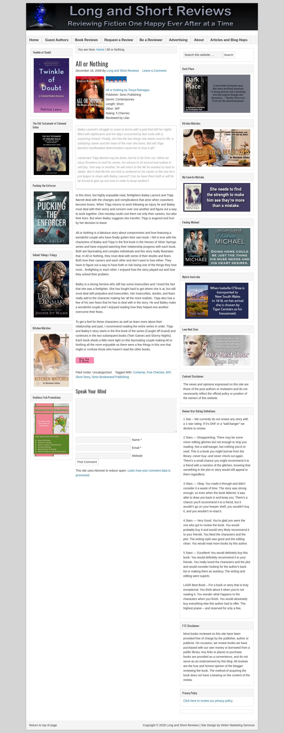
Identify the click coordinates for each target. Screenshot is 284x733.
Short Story (83, 377)
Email (135, 447)
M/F (168, 372)
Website (137, 455)
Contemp (139, 372)
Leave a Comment (154, 70)
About (199, 40)
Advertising (178, 40)
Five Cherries (155, 372)
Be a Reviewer (151, 40)
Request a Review (118, 40)
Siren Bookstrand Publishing (110, 377)
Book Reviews (86, 40)
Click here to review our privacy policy (208, 700)
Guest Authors (56, 40)
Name (136, 439)
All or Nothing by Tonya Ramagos (128, 90)
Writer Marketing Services (238, 725)
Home (34, 40)
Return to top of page (43, 725)
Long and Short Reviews (142, 16)
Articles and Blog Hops (228, 40)
